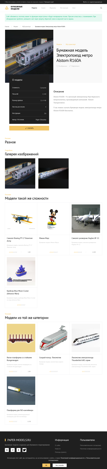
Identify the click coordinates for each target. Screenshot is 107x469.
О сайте (57, 445)
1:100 (94, 252)
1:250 (29, 421)
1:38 (29, 371)
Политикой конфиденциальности (72, 458)
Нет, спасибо (60, 465)
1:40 (29, 252)
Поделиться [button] (74, 66)
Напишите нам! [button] (49, 2)
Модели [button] (34, 8)
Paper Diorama (41, 120)
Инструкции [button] (64, 8)
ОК (46, 465)
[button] (101, 8)
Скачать (29, 128)
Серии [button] (43, 8)
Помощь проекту (60, 452)
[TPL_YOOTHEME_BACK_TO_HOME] (13, 8)
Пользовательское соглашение (90, 445)
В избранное (61, 66)
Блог (73, 8)
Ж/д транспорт (71, 44)
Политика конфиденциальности (90, 449)
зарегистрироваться (96, 2)
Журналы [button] (53, 8)
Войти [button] (85, 2)
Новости (58, 449)
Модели (59, 44)
